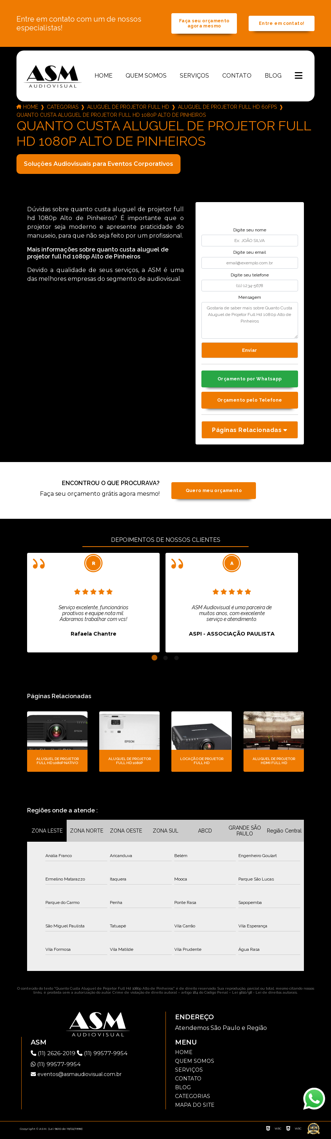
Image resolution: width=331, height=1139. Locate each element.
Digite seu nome (249, 231)
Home (103, 77)
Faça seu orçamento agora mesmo (204, 24)
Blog (273, 77)
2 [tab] (165, 661)
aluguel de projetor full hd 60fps (227, 109)
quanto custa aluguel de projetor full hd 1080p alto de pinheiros (111, 117)
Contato (237, 77)
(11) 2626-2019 (55, 1056)
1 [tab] (154, 661)
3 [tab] (176, 661)
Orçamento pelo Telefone (249, 403)
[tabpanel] (93, 606)
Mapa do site (195, 1108)
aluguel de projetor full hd (128, 109)
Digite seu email (249, 254)
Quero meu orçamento (214, 494)
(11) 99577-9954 (104, 1056)
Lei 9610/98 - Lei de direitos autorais (264, 996)
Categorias (62, 109)
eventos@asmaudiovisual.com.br (76, 1078)
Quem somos (146, 77)
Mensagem (249, 299)
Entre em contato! (281, 24)
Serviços (194, 77)
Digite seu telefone (250, 276)
